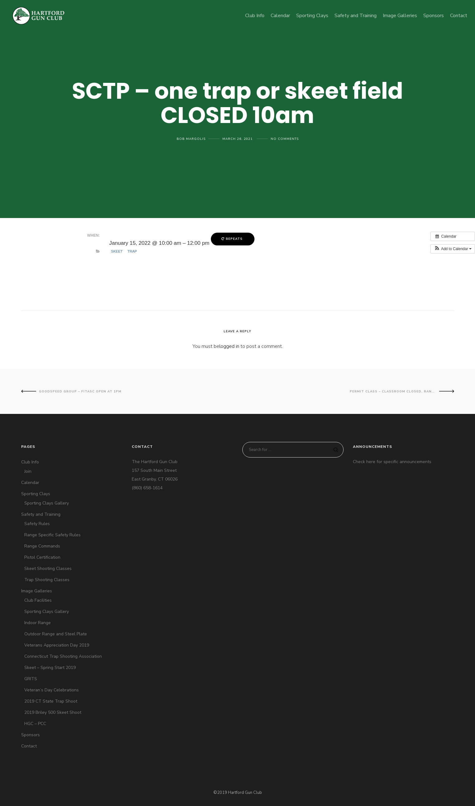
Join (27, 471)
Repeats (232, 239)
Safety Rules (37, 524)
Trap (132, 251)
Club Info (30, 462)
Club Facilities (38, 600)
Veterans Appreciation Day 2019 (56, 645)
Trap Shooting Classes (46, 580)
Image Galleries (36, 591)
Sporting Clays (35, 494)
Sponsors (30, 735)
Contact (29, 746)
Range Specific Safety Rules (52, 535)
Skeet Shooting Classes (48, 568)
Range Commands (42, 546)
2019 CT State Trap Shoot (50, 701)
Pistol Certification (42, 557)
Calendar (30, 483)
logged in (229, 346)
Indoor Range (37, 623)
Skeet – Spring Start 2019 (50, 668)
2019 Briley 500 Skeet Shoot (52, 712)
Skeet (117, 251)
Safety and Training (40, 514)
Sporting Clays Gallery (46, 503)
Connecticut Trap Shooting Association (63, 656)
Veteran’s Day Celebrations (51, 690)
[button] (453, 248)
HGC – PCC (35, 724)
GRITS (30, 679)
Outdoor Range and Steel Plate (55, 634)
